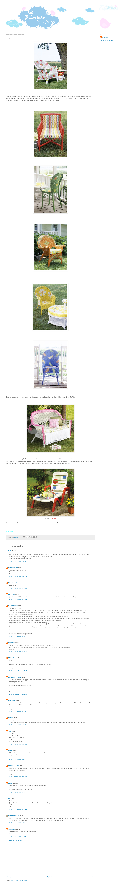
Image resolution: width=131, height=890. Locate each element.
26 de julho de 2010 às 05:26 (18, 759)
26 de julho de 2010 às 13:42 (18, 792)
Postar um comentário (15, 840)
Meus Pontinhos (13, 816)
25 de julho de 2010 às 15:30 (18, 725)
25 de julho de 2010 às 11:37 (18, 652)
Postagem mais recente (14, 877)
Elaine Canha (12, 658)
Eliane (10, 783)
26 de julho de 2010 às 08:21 (18, 777)
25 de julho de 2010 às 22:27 (18, 744)
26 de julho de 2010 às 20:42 (18, 823)
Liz (9, 798)
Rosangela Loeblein (14, 677)
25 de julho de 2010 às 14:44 (18, 711)
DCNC (10, 750)
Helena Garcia (13, 606)
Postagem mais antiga (87, 877)
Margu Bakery (13, 567)
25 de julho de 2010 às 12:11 (18, 671)
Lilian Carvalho (13, 583)
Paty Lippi (11, 594)
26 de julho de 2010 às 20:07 (18, 809)
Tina (9, 731)
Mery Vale (11, 700)
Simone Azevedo (13, 766)
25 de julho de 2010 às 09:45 (18, 576)
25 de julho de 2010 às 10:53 (18, 599)
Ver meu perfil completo (107, 40)
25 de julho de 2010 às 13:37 (18, 694)
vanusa (10, 718)
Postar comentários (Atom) (19, 880)
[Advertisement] (50, 858)
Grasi (10, 550)
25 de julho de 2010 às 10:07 (18, 588)
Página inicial (51, 877)
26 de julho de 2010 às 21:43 (18, 836)
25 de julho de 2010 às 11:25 (18, 636)
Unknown (11, 642)
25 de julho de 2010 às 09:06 (18, 561)
